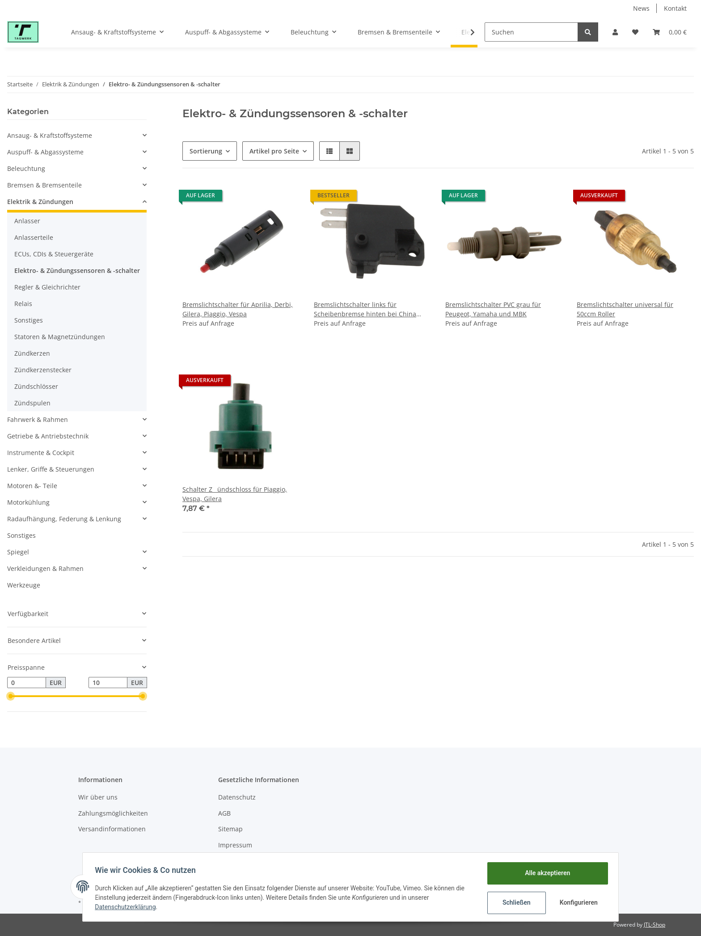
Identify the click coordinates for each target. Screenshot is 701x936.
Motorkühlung (28, 502)
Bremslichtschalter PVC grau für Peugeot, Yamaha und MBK (493, 309)
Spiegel (18, 552)
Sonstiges (28, 320)
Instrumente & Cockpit (40, 452)
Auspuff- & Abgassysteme (45, 152)
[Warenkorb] (670, 32)
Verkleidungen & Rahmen (45, 568)
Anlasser (27, 221)
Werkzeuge (23, 585)
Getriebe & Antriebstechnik (48, 436)
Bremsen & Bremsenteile (44, 185)
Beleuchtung (26, 168)
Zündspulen (32, 403)
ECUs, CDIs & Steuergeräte (53, 254)
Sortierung (206, 151)
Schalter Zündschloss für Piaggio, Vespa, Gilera (234, 494)
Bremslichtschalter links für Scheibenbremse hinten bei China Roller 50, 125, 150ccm (365, 309)
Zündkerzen (32, 353)
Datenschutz (237, 797)
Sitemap (230, 829)
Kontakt (675, 8)
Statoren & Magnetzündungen (59, 336)
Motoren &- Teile (32, 485)
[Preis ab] (26, 683)
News (641, 8)
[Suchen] (531, 32)
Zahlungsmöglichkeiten (113, 813)
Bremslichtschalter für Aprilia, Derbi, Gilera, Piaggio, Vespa (237, 309)
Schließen (514, 902)
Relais (23, 303)
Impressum (235, 845)
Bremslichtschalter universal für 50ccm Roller (625, 309)
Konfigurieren (577, 902)
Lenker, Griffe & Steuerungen (50, 469)
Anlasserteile (33, 237)
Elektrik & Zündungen (40, 201)
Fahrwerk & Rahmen (37, 419)
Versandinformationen (112, 829)
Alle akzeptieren (545, 872)
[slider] (10, 696)
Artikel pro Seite (274, 151)
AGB (224, 813)
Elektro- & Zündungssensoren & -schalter (77, 270)
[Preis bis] (108, 683)
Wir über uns (98, 797)
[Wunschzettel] (635, 32)
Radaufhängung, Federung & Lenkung (64, 519)
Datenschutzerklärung (127, 906)
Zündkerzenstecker (43, 370)
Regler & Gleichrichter (47, 287)
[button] (615, 32)
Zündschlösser (36, 386)
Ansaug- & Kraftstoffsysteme (49, 135)
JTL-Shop (654, 924)
